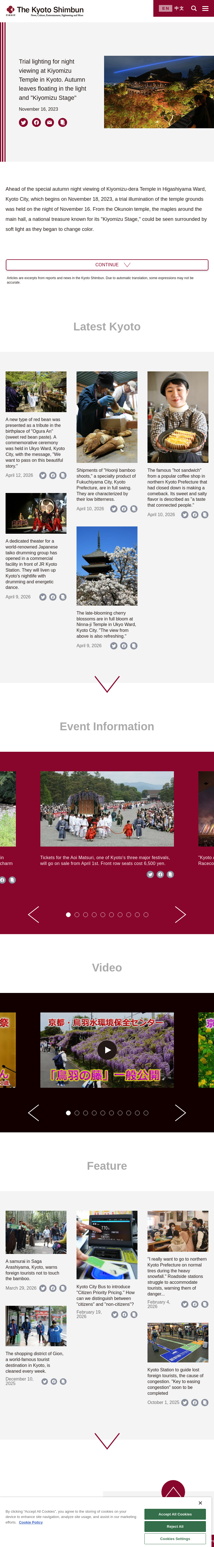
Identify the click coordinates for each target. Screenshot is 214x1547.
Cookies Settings (175, 1539)
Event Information (107, 726)
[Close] (200, 1503)
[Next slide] (180, 914)
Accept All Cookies (175, 1514)
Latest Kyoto (107, 326)
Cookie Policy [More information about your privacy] (31, 1522)
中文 (179, 8)
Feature (107, 1165)
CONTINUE (107, 264)
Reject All (175, 1526)
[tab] (68, 914)
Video (107, 967)
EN (166, 8)
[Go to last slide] (33, 914)
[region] (105, 1522)
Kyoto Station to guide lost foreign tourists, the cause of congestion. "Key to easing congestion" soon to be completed (175, 1381)
